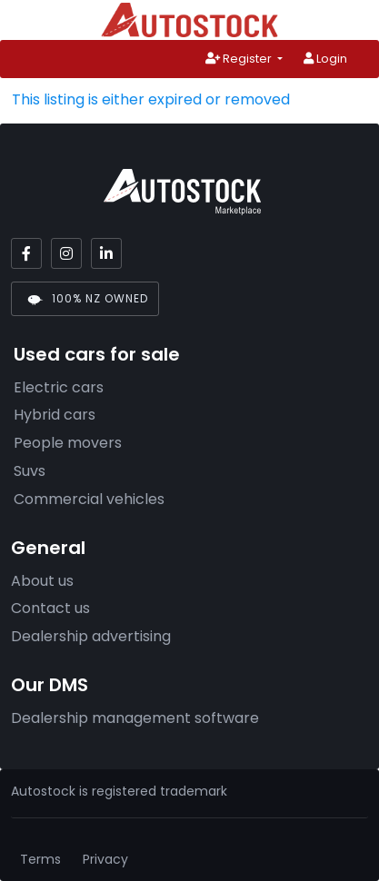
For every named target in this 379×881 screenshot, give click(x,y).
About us (42, 580)
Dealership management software (135, 718)
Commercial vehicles (89, 499)
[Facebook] (26, 253)
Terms (40, 859)
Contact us (50, 608)
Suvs (29, 470)
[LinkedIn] (106, 253)
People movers (68, 442)
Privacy (105, 859)
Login (325, 58)
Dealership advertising (91, 636)
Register (239, 58)
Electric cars (59, 387)
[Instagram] (66, 253)
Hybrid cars (54, 414)
